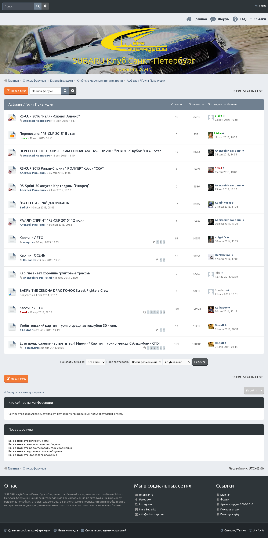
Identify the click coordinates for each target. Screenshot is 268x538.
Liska (218, 115)
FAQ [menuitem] (243, 19)
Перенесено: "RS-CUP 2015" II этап (47, 134)
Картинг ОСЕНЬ (32, 255)
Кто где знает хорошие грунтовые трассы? (55, 273)
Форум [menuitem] (223, 19)
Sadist (24, 207)
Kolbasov (29, 259)
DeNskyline (223, 254)
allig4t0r (220, 237)
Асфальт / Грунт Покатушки (30, 104)
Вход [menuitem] (262, 5)
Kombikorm (223, 202)
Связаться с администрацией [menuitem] (105, 530)
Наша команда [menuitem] (68, 530)
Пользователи (229, 509)
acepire (28, 242)
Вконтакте (146, 494)
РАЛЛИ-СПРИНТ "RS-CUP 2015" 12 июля (52, 220)
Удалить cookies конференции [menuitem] (29, 530)
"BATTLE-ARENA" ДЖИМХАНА (44, 203)
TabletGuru (31, 347)
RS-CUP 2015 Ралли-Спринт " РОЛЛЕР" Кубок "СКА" (62, 168)
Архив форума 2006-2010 (236, 504)
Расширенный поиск (45, 6)
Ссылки (260, 19)
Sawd (218, 168)
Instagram (145, 504)
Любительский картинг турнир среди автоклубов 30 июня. (68, 325)
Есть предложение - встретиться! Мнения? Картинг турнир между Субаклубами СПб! (90, 343)
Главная (200, 19)
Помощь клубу (229, 514)
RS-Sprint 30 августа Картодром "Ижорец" (55, 186)
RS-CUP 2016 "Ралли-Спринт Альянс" (50, 116)
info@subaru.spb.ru (151, 514)
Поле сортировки (134, 361)
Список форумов (34, 468)
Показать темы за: (82, 361)
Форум (224, 499)
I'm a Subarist (147, 509)
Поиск (37, 6)
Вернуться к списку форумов (25, 392)
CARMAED (27, 329)
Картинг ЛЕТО (31, 238)
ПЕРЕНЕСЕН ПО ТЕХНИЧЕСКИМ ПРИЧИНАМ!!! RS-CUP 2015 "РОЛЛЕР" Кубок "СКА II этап (91, 151)
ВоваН (219, 325)
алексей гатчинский (37, 277)
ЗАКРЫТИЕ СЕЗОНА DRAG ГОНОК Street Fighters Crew (64, 290)
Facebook (145, 499)
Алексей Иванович (36, 120)
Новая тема (18, 90)
